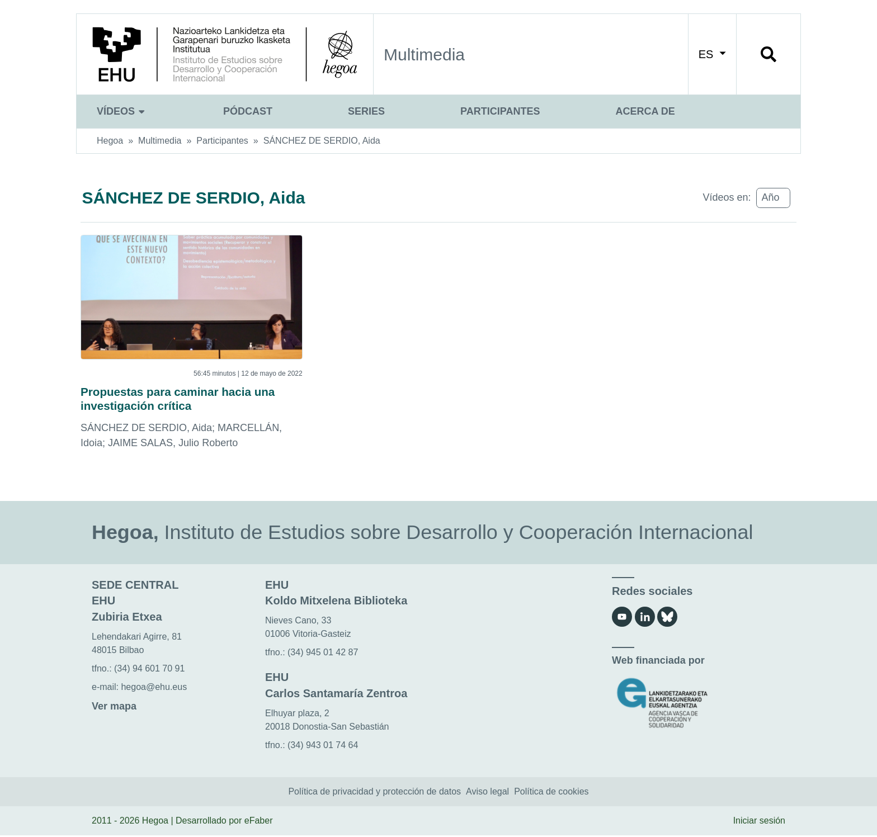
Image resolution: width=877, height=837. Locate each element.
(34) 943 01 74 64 (322, 746)
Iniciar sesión (759, 822)
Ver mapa (114, 707)
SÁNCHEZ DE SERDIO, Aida (321, 140)
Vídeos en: (726, 197)
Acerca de (645, 111)
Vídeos (122, 111)
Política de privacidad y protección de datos (374, 793)
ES (712, 54)
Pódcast (247, 111)
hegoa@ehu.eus (154, 688)
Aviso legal (487, 793)
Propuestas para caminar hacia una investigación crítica (184, 399)
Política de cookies (551, 793)
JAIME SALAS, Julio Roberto (173, 444)
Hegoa (110, 140)
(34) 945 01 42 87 (322, 654)
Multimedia (159, 140)
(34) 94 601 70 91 (149, 670)
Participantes (500, 111)
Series (366, 111)
